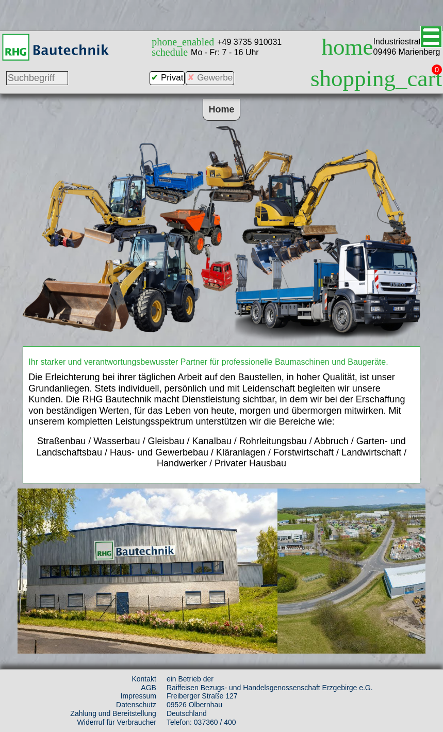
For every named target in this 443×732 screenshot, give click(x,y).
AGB (148, 688)
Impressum (138, 696)
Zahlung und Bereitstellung (113, 713)
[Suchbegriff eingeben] (37, 78)
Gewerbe (215, 78)
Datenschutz (136, 705)
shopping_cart (376, 78)
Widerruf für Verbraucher (116, 722)
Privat (172, 78)
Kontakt (144, 679)
